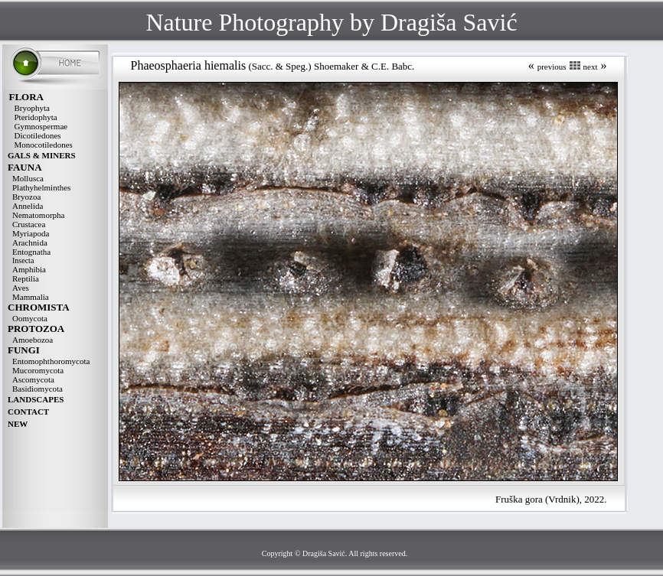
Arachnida (29, 242)
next (590, 66)
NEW (18, 423)
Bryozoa (26, 196)
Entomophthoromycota (51, 361)
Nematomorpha (38, 215)
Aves (20, 287)
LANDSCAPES (36, 399)
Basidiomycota (37, 388)
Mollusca (28, 178)
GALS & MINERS (42, 155)
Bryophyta (32, 107)
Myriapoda (30, 233)
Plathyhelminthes (41, 187)
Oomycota (29, 318)
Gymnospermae (41, 126)
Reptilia (25, 278)
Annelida (27, 205)
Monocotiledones (44, 144)
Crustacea (28, 224)
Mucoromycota (38, 370)
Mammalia (30, 296)
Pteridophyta (36, 117)
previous (552, 66)
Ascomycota (33, 379)
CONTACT (28, 411)
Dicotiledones (38, 135)
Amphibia (29, 269)
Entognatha (31, 251)
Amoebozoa (32, 339)
